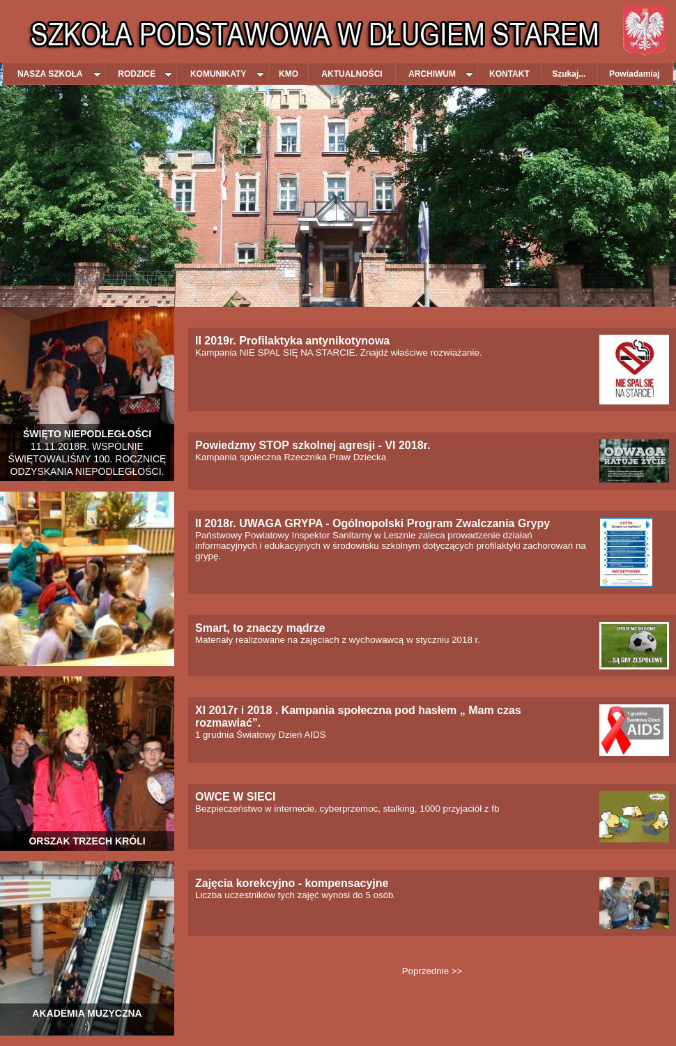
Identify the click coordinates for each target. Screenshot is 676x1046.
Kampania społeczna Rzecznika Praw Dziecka (312, 451)
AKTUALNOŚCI (351, 74)
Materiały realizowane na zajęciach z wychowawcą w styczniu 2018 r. (337, 634)
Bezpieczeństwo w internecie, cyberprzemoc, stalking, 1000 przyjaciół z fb (347, 803)
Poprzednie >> (432, 971)
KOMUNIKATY (227, 74)
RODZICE (145, 74)
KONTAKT (509, 74)
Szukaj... (568, 74)
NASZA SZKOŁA (59, 74)
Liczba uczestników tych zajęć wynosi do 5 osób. (295, 889)
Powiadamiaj (634, 74)
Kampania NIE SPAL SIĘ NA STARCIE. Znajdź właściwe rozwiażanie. (338, 347)
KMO (288, 74)
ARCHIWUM (440, 74)
